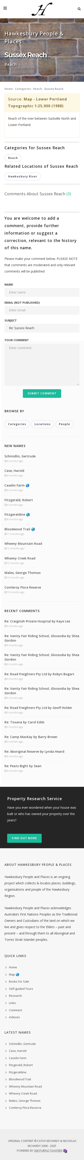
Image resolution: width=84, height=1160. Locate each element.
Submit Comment (42, 393)
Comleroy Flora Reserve (22, 587)
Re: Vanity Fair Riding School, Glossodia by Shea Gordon (41, 638)
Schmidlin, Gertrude (20, 456)
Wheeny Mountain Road (23, 543)
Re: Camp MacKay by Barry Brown (30, 737)
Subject (10, 320)
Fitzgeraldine (17, 1072)
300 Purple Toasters (48, 1151)
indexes (14, 1017)
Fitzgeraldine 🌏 (17, 514)
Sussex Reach (53, 89)
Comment (15, 1010)
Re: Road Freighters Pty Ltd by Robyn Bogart (39, 674)
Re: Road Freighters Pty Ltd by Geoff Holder (38, 708)
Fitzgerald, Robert (18, 500)
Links (12, 1003)
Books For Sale (19, 981)
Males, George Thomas (22, 573)
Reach (37, 89)
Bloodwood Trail (20, 1079)
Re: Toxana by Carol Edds (24, 722)
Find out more (24, 838)
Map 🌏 (14, 974)
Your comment (16, 340)
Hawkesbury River (22, 176)
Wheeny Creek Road (19, 558)
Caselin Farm (17, 1058)
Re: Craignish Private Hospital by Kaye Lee (37, 621)
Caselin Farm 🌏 (16, 485)
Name (8, 284)
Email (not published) (22, 302)
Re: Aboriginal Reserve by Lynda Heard (34, 751)
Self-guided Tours (21, 989)
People (64, 424)
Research (15, 996)
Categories (23, 89)
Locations (42, 424)
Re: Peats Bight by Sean (22, 766)
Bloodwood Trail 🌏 (19, 529)
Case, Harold (14, 470)
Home (8, 89)
